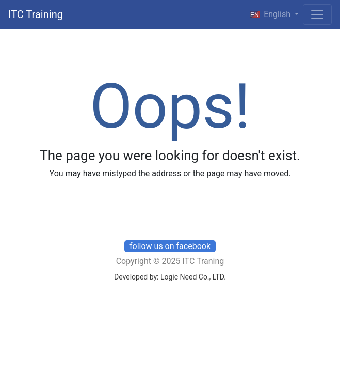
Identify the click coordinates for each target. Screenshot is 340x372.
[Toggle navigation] (317, 14)
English (270, 14)
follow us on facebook (170, 246)
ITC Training (35, 14)
